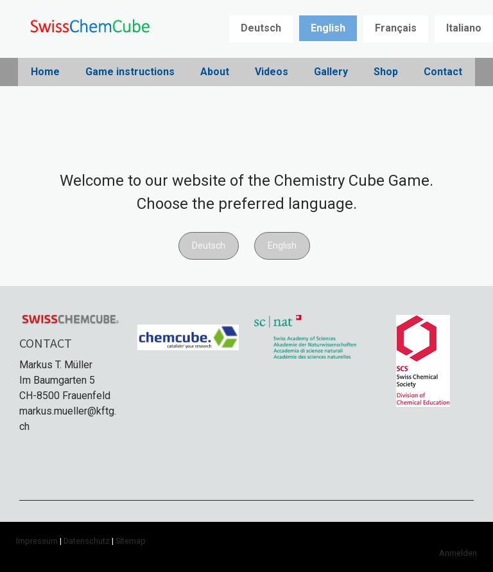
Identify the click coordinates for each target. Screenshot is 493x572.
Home (45, 72)
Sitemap (131, 541)
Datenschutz (87, 541)
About (214, 72)
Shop (386, 72)
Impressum (37, 541)
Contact (443, 72)
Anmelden (458, 553)
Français (396, 28)
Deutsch (261, 28)
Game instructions (130, 72)
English (328, 28)
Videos (271, 72)
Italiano (463, 28)
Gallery (331, 72)
